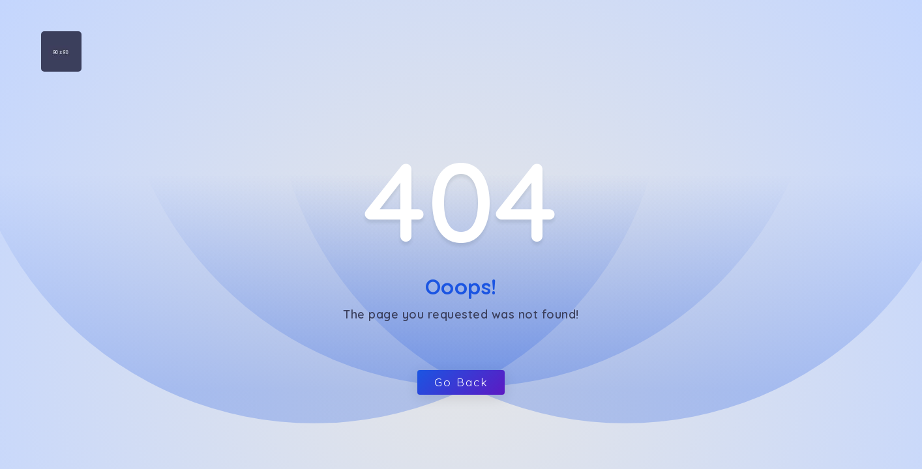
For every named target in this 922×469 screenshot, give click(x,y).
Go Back (461, 382)
